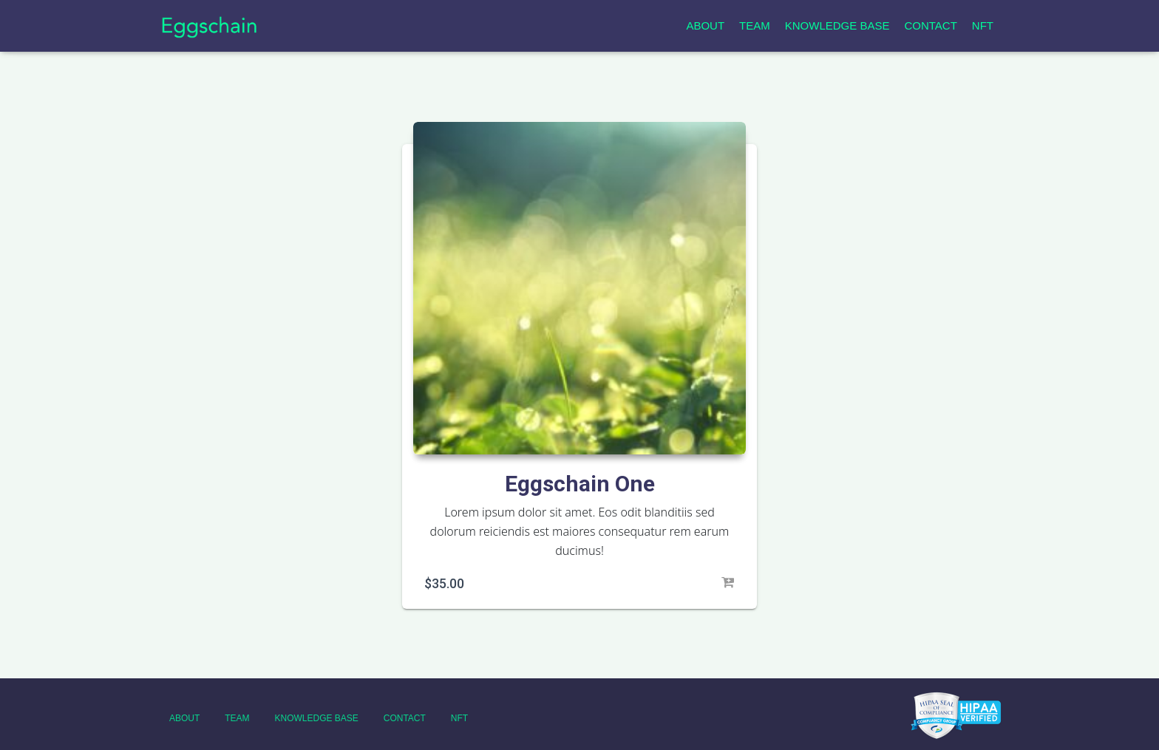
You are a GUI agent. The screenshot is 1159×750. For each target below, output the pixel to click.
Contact (930, 25)
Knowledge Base (837, 25)
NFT (982, 25)
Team (754, 25)
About (705, 25)
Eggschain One (580, 484)
